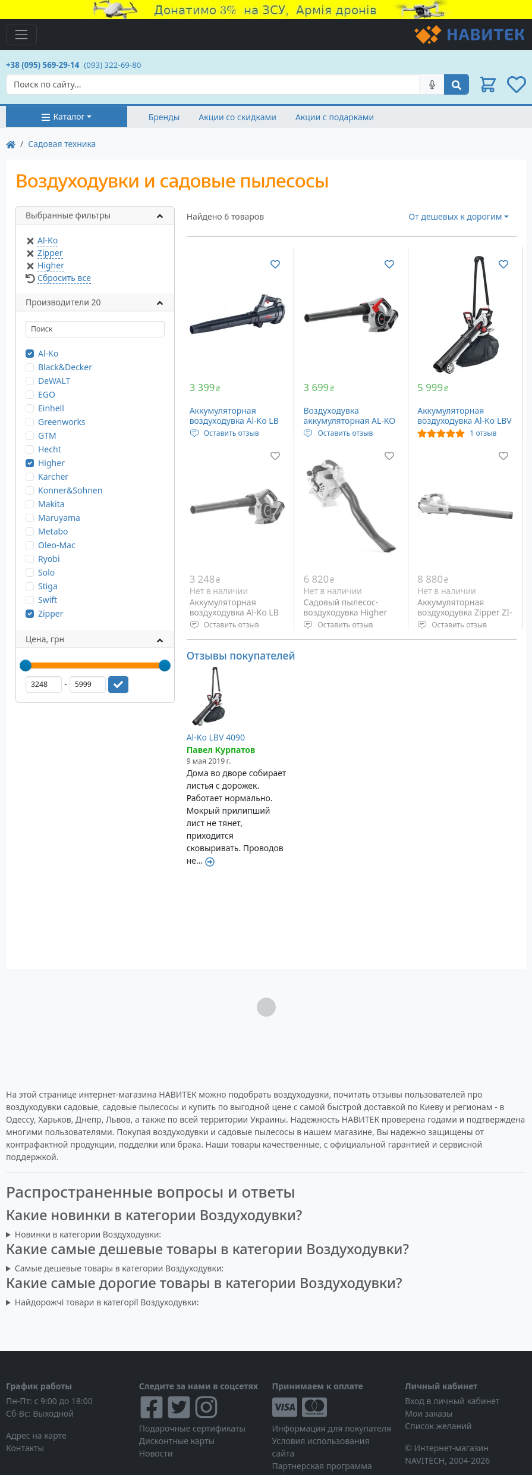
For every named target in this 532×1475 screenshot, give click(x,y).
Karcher (53, 476)
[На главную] (10, 143)
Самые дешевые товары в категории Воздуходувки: (119, 1268)
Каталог (62, 116)
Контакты (25, 1448)
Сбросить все (64, 277)
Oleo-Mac (56, 545)
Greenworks (62, 421)
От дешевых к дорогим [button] (455, 216)
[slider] (26, 665)
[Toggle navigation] (21, 34)
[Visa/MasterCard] (333, 1407)
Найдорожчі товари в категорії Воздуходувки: (107, 1302)
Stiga (48, 586)
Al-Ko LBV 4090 (216, 737)
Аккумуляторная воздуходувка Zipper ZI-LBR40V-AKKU (464, 612)
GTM (47, 435)
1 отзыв (483, 433)
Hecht (49, 449)
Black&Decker (65, 367)
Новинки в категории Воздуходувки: (88, 1234)
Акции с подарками (334, 117)
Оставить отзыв (231, 433)
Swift (47, 599)
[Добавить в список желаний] (275, 263)
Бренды (164, 117)
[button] (488, 84)
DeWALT (54, 380)
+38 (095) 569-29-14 (42, 65)
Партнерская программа (322, 1465)
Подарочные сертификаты (192, 1428)
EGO (46, 394)
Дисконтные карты (177, 1440)
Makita (51, 504)
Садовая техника (62, 143)
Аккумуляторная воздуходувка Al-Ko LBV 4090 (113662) (464, 421)
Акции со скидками (237, 117)
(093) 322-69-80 (112, 65)
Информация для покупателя (332, 1428)
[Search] (213, 84)
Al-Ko (47, 240)
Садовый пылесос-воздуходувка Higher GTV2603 (345, 612)
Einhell (51, 408)
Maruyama (59, 517)
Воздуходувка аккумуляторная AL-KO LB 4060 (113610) (349, 421)
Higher (50, 265)
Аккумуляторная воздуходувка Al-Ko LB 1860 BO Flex (234, 421)
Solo (46, 572)
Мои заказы (428, 1413)
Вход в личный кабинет (452, 1401)
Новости (156, 1453)
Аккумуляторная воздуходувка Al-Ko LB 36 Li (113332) (234, 612)
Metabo (53, 531)
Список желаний (438, 1426)
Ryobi (49, 558)
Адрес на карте (36, 1435)
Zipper (50, 252)
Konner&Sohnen (70, 490)
